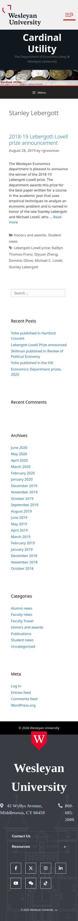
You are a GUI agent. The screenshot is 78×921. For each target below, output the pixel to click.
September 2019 (24, 504)
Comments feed (24, 698)
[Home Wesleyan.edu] (39, 740)
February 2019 (23, 543)
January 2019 (22, 549)
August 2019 (21, 511)
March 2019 (21, 536)
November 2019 (24, 492)
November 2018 (24, 562)
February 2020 (23, 473)
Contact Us (21, 836)
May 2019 (19, 524)
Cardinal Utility (42, 43)
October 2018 (22, 568)
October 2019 (22, 498)
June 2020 (19, 447)
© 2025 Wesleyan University (39, 910)
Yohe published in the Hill (32, 362)
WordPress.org (23, 705)
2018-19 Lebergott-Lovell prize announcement (38, 139)
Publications (21, 633)
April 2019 (19, 530)
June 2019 (19, 517)
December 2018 (24, 555)
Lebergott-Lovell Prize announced (39, 344)
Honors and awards (30, 235)
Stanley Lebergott (23, 267)
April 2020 (19, 460)
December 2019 (24, 485)
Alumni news (21, 608)
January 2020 (22, 479)
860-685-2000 (69, 812)
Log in (16, 686)
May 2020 (19, 453)
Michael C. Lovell (48, 260)
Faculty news (21, 614)
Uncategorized (23, 646)
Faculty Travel (22, 621)
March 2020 (21, 466)
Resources (21, 847)
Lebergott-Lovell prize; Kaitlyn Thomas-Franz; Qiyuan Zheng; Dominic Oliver (36, 254)
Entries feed (21, 692)
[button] (69, 14)
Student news (22, 640)
